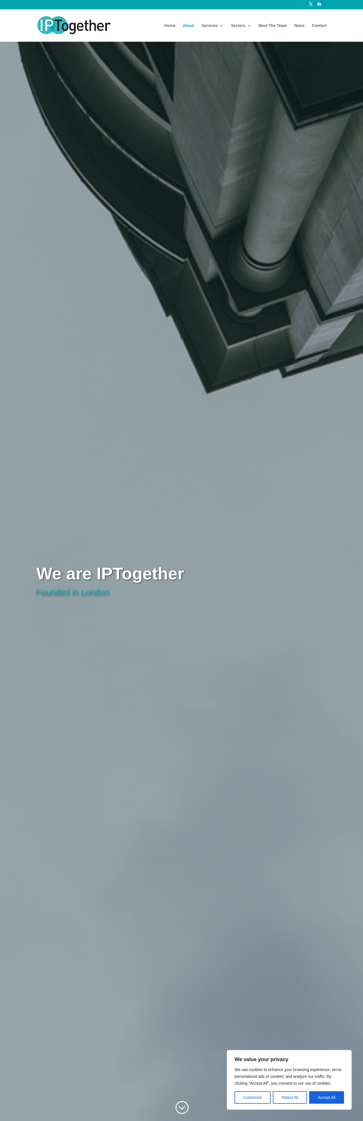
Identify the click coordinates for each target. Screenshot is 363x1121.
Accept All (326, 1097)
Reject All (290, 1097)
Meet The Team (272, 26)
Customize (252, 1097)
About (188, 26)
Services (210, 26)
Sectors (238, 26)
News (299, 26)
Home (170, 26)
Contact (319, 26)
